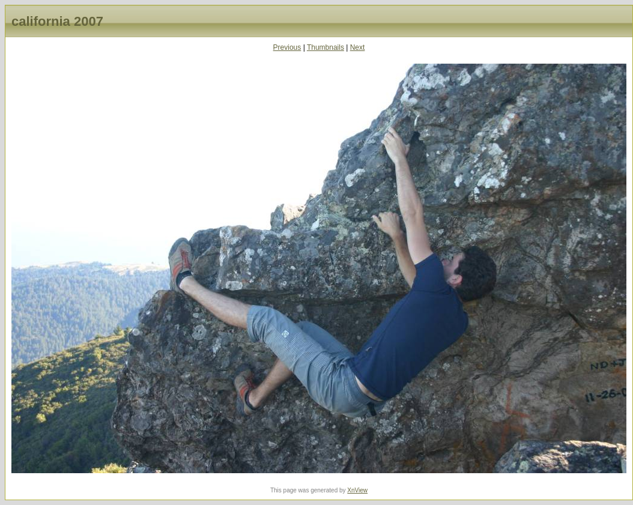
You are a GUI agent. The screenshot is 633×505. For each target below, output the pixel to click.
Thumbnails (325, 47)
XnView (357, 490)
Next (357, 47)
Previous (287, 47)
